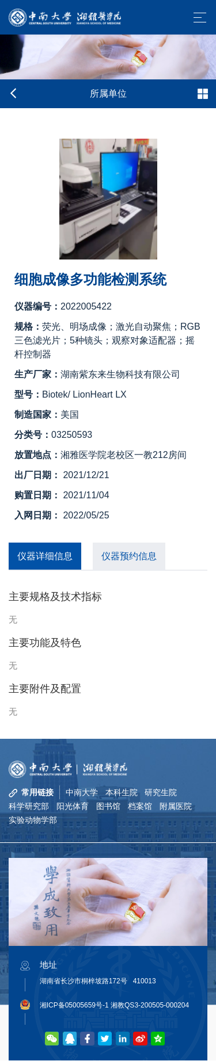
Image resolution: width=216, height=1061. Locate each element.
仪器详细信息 (45, 556)
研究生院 (161, 792)
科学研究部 (29, 806)
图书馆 (108, 806)
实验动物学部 (33, 820)
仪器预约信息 (129, 556)
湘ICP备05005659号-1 (74, 1006)
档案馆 (140, 806)
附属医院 (176, 806)
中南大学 (82, 792)
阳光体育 (72, 806)
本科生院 (121, 792)
